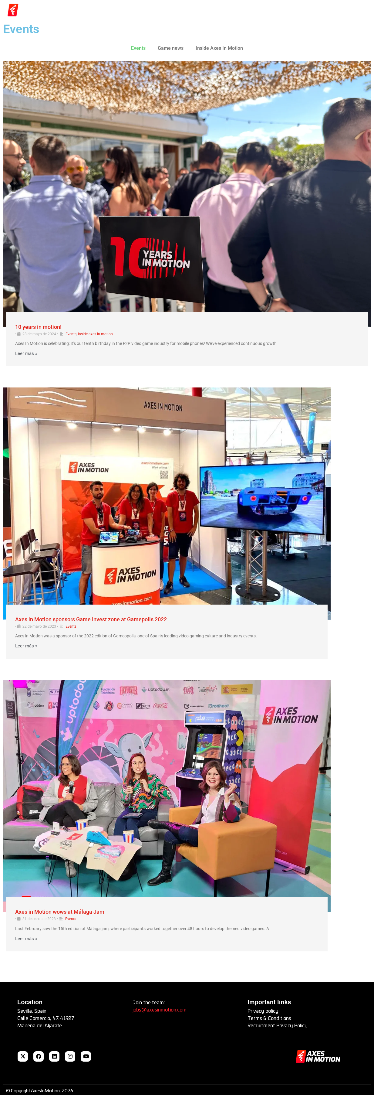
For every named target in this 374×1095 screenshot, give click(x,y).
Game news (171, 48)
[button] (342, 10)
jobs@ (140, 1010)
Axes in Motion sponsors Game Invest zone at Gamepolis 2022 (91, 619)
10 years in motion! (38, 327)
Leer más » (26, 353)
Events (138, 48)
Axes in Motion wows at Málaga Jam (59, 912)
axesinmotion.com (167, 1010)
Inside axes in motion (95, 334)
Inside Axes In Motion (219, 48)
